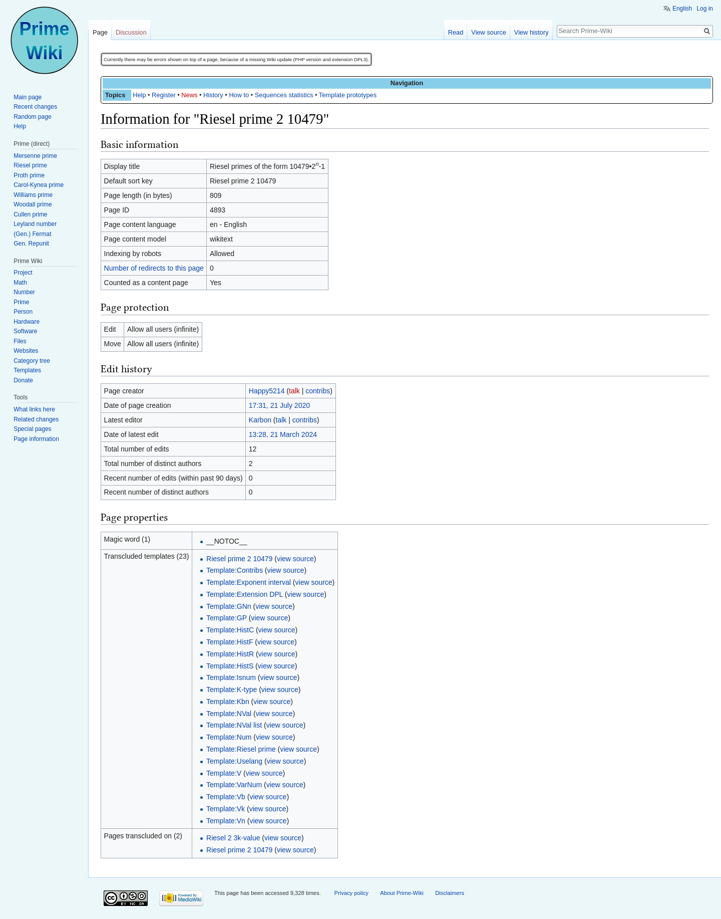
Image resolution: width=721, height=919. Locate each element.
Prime (21, 302)
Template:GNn (228, 606)
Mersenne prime (35, 155)
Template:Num (228, 737)
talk (294, 391)
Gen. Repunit (31, 243)
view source (295, 559)
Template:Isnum (231, 677)
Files (20, 341)
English (682, 8)
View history (531, 32)
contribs (317, 391)
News (189, 95)
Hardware (27, 321)
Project (23, 272)
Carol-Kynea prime (39, 184)
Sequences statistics (284, 95)
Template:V (223, 773)
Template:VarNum (234, 785)
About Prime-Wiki (401, 893)
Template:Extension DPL (244, 594)
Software (25, 331)
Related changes (36, 419)
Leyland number (35, 223)
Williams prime (33, 194)
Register (164, 95)
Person (23, 311)
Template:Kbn (227, 702)
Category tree (32, 360)
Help (139, 95)
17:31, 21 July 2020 (279, 405)
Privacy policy (351, 893)
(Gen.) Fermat (32, 234)
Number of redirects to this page (154, 268)
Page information (36, 438)
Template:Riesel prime (241, 749)
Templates (27, 370)
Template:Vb (225, 797)
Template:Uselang (234, 761)
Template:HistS (229, 666)
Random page (32, 116)
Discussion (131, 32)
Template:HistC (230, 630)
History (213, 95)
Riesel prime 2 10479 (239, 559)
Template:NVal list (234, 725)
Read (456, 32)
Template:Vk (225, 809)
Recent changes (35, 106)
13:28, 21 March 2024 (283, 434)
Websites (26, 350)
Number (24, 292)
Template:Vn (225, 821)
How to (239, 95)
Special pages (32, 428)
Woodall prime (33, 204)
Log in (704, 8)
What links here (34, 409)
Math (20, 282)
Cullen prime (30, 214)
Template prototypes (348, 95)
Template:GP (226, 618)
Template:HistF (229, 642)
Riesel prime (30, 165)
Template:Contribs (234, 570)
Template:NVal (228, 714)
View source (488, 32)
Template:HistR (230, 654)
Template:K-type (231, 689)
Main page (28, 97)
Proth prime (29, 175)
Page (100, 32)
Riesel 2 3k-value (233, 838)
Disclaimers (449, 893)
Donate (23, 380)
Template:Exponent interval (248, 582)
